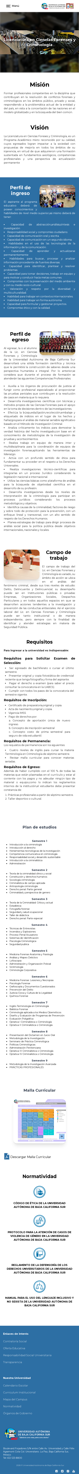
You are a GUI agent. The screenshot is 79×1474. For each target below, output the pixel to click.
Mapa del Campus (15, 1399)
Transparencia (12, 1362)
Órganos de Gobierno (17, 1413)
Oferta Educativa (14, 1348)
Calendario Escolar (15, 1385)
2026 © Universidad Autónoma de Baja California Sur (40, 1465)
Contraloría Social (15, 1341)
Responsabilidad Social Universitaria (27, 1355)
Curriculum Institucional (19, 1392)
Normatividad (12, 1406)
